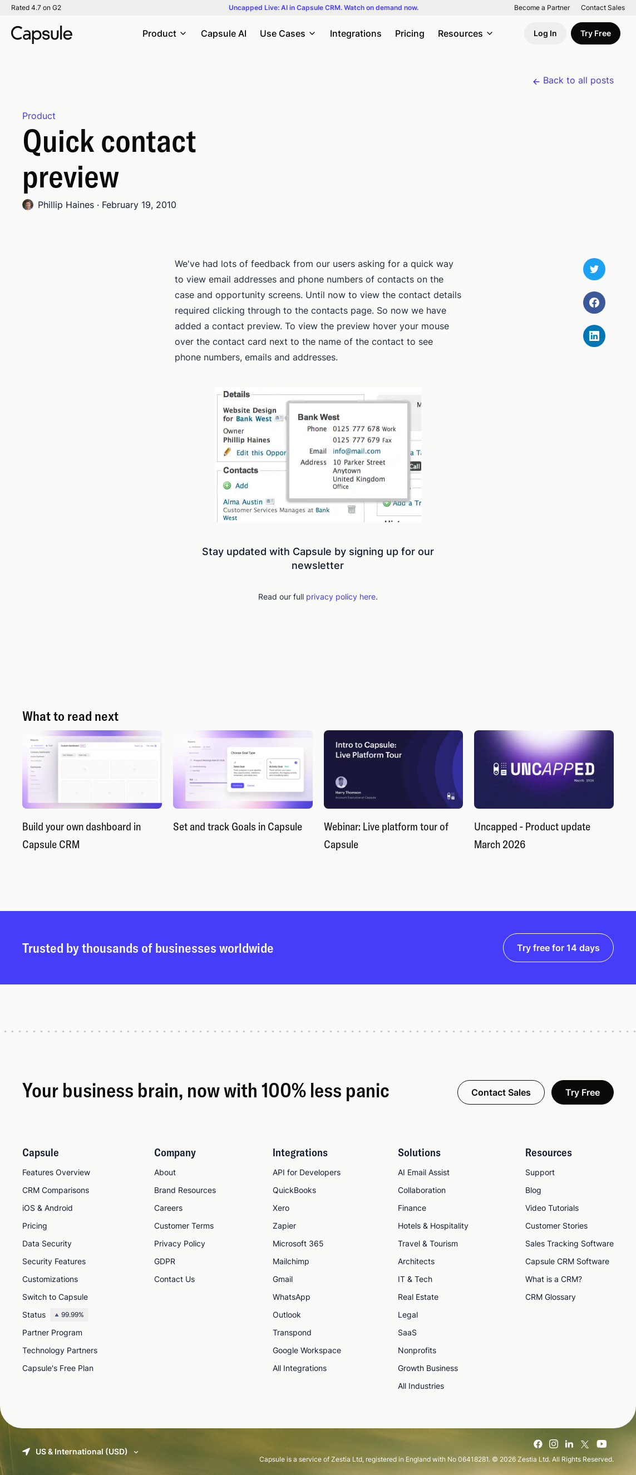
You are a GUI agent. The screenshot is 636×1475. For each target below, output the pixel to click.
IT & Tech (415, 1279)
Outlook (287, 1314)
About (165, 1172)
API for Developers (307, 1172)
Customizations (50, 1279)
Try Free (595, 33)
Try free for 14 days (558, 947)
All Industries (421, 1385)
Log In (545, 33)
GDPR (164, 1261)
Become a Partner (542, 7)
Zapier (284, 1225)
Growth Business (428, 1368)
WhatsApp (291, 1296)
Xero (281, 1207)
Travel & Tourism (428, 1243)
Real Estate (418, 1296)
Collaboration (422, 1190)
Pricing (410, 33)
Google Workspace (307, 1350)
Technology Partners (59, 1350)
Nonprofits (417, 1350)
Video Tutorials (552, 1207)
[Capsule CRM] (41, 33)
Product (39, 115)
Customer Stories (556, 1225)
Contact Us (174, 1279)
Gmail (283, 1279)
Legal (408, 1314)
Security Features (54, 1261)
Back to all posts (578, 80)
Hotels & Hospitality (433, 1225)
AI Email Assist (424, 1172)
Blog (533, 1190)
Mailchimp (291, 1261)
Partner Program (52, 1332)
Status (55, 1314)
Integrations (356, 33)
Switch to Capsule (55, 1296)
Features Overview (56, 1172)
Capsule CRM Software (567, 1261)
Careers (168, 1207)
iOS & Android (47, 1207)
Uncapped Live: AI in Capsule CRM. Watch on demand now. (323, 7)
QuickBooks (294, 1190)
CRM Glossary (550, 1296)
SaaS (407, 1332)
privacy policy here (341, 596)
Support (540, 1172)
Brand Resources (185, 1190)
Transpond (292, 1332)
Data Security (47, 1243)
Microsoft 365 (298, 1243)
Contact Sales (603, 7)
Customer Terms (184, 1225)
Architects (416, 1261)
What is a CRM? (553, 1279)
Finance (412, 1207)
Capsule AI (223, 33)
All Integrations (300, 1368)
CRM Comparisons (55, 1190)
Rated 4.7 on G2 (36, 7)
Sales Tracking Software (569, 1243)
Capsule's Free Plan (57, 1368)
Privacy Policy (179, 1243)
